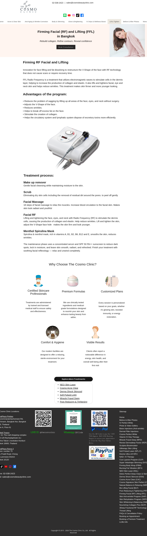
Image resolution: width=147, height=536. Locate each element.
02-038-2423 (57, 3)
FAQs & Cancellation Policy (130, 513)
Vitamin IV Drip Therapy (129, 437)
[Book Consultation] (65, 47)
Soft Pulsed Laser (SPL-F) (130, 451)
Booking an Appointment (129, 516)
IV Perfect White (126, 423)
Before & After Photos (128, 420)
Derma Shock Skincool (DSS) (131, 477)
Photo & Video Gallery (128, 426)
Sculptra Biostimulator (128, 446)
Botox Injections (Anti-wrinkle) (131, 429)
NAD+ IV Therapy (126, 457)
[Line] (64, 15)
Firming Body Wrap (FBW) (130, 465)
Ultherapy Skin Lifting (128, 448)
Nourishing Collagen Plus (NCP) (132, 505)
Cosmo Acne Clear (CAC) (130, 480)
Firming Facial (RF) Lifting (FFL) (132, 494)
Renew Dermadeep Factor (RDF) (133, 443)
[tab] (73, 379)
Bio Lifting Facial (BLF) (128, 488)
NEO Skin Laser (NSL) (128, 471)
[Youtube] (69, 15)
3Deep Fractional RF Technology (133, 508)
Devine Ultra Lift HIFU (128, 454)
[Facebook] (82, 15)
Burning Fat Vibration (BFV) (130, 468)
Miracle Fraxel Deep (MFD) (130, 440)
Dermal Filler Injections (128, 431)
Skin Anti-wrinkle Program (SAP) (132, 496)
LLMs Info (123, 522)
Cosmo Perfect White (128, 434)
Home (121, 417)
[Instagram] (73, 15)
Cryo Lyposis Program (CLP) (131, 460)
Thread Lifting (125, 511)
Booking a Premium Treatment (132, 519)
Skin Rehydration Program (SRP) (133, 499)
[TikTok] (1, 466)
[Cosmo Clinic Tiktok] (77, 15)
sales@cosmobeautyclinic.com (16, 477)
